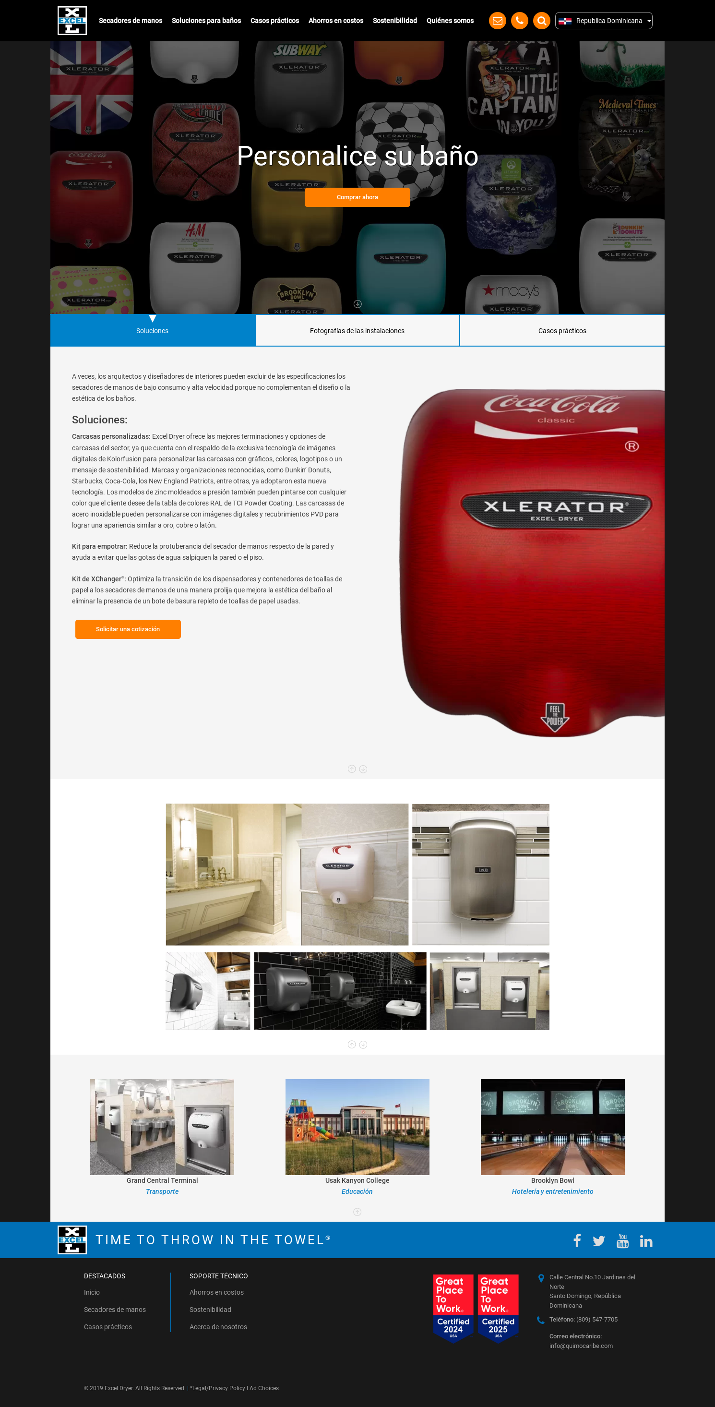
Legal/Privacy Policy (218, 1388)
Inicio (92, 1292)
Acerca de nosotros (218, 1327)
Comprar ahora (357, 197)
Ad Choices (264, 1388)
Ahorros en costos (336, 20)
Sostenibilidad (395, 20)
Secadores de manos (130, 20)
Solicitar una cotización (128, 629)
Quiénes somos (450, 20)
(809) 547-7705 (583, 1319)
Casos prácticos (274, 20)
